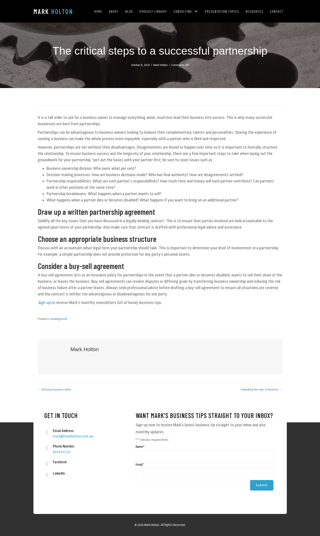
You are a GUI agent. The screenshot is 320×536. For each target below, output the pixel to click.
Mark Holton (160, 65)
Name (140, 447)
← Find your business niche (54, 389)
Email (140, 465)
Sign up (44, 302)
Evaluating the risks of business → (261, 389)
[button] (196, 11)
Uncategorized (58, 319)
